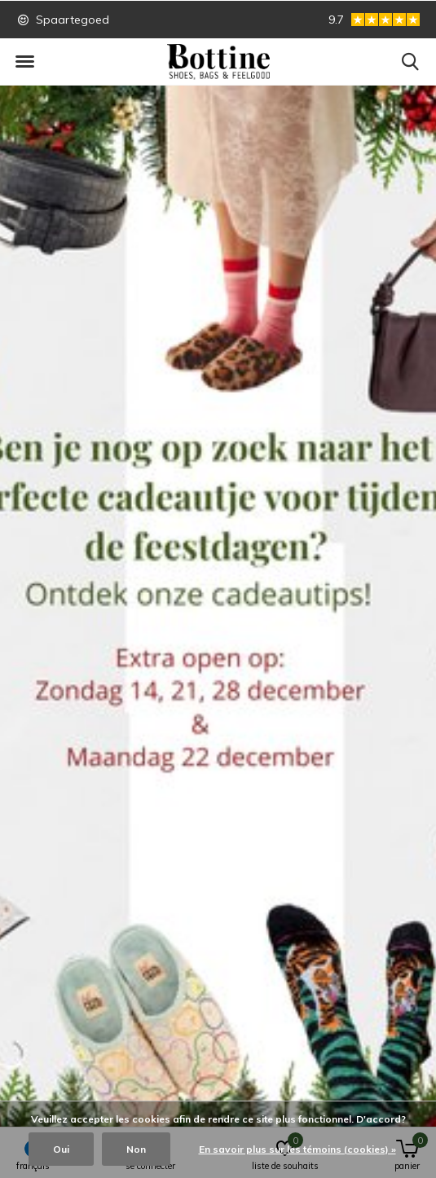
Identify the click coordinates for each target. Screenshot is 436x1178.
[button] (24, 62)
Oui (61, 1149)
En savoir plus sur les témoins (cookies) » (297, 1149)
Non (136, 1149)
